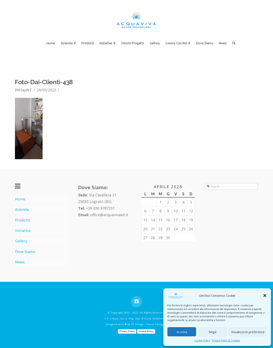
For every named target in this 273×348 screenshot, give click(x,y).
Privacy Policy (127, 331)
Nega (212, 332)
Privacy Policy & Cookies (226, 340)
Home (20, 199)
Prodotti (22, 220)
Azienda (22, 209)
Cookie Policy (202, 340)
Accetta (181, 332)
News (20, 262)
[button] (265, 295)
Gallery (21, 240)
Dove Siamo (25, 251)
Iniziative (23, 230)
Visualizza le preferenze (248, 332)
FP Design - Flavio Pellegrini (149, 324)
